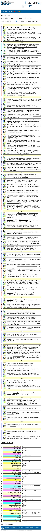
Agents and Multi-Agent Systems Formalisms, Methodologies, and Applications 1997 (22, 348)
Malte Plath (10, 293)
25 (1, 493)
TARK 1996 (36, 374)
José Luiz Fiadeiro (17, 436)
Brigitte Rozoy (25, 281)
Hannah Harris (10, 232)
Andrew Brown (11, 28)
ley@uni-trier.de (28, 530)
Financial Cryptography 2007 (19, 111)
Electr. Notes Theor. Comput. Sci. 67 (26, 266)
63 (22, 463)
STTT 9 (19, 153)
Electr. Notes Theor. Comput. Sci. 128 (26, 208)
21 (1, 483)
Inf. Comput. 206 (32, 88)
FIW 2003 (27, 238)
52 (29, 470)
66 (25, 450)
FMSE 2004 (28, 221)
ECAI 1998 (16, 335)
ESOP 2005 (28, 181)
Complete (36, 527)
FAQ (31, 18)
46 (22, 505)
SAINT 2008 (25, 84)
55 (27, 499)
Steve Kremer (20, 37)
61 (39, 472)
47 (34, 472)
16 (1, 474)
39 (25, 465)
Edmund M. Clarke (19, 351)
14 (1, 470)
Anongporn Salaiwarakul (13, 61)
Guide (13, 21)
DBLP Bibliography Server (22, 18)
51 (27, 470)
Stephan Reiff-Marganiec (13, 130)
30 (25, 470)
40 (29, 472)
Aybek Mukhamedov (12, 87)
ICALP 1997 (22, 353)
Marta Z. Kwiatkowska (27, 327)
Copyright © (3, 530)
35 (22, 472)
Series (18, 527)
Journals (14, 527)
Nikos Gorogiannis (11, 135)
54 (25, 505)
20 (1, 481)
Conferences (8, 527)
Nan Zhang (10, 92)
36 (25, 476)
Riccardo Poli (10, 381)
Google (29, 21)
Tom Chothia (21, 32)
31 (22, 474)
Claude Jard (18, 281)
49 (25, 499)
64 (22, 450)
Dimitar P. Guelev (23, 92)
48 (22, 461)
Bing (33, 21)
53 (32, 470)
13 (1, 468)
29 (22, 446)
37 (25, 472)
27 (22, 453)
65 (22, 510)
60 (27, 455)
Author (2, 528)
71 (29, 461)
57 (25, 455)
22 (1, 486)
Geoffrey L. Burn (11, 399)
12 (1, 467)
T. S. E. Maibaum (27, 436)
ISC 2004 (26, 226)
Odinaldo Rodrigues (30, 373)
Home (2, 527)
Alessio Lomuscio (11, 304)
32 (22, 476)
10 (1, 463)
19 (25, 448)
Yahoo (37, 21)
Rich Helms (16, 393)
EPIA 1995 (20, 382)
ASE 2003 (14, 233)
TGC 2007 (37, 126)
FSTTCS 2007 (31, 106)
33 (25, 474)
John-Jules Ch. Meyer (22, 213)
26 (1, 495)
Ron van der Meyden (22, 304)
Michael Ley (21, 530)
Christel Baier (10, 327)
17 (1, 476)
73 (27, 450)
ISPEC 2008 (15, 64)
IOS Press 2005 (24, 177)
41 (22, 485)
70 (32, 455)
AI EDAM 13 (21, 318)
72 (22, 457)
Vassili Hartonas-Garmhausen (32, 351)
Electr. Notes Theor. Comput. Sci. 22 (20, 328)
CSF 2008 (23, 58)
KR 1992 (13, 426)
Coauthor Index (7, 443)
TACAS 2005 (34, 196)
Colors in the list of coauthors (7, 524)
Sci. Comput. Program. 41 (18, 294)
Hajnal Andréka (11, 269)
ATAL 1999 (28, 313)
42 (27, 474)
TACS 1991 (29, 438)
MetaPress (24, 21)
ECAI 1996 (25, 365)
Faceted (31, 527)
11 (1, 465)
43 (32, 472)
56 (22, 455)
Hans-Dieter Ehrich (33, 213)
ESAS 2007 (38, 100)
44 (22, 499)
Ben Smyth (10, 99)
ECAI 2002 (18, 255)
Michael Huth (18, 327)
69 (29, 455)
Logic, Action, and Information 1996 (16, 370)
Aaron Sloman (24, 381)
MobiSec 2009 (26, 29)
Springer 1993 (26, 404)
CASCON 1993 (27, 408)
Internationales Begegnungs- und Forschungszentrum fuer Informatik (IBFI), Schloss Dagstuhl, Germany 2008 (22, 47)
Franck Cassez (10, 281)
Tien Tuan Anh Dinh (12, 32)
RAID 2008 (28, 79)
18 (1, 478)
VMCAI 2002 (17, 261)
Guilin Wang (27, 50)
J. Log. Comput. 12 (33, 270)
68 (27, 461)
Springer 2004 (10, 217)
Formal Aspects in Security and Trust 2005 (26, 186)
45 (25, 485)
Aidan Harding (10, 195)
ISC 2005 (31, 192)
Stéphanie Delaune (11, 37)
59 (25, 461)
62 (32, 499)
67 (25, 510)
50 (37, 472)
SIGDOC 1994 (19, 394)
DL (10, 21)
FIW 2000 (15, 301)
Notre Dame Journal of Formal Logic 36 (25, 386)
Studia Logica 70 (23, 276)
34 (22, 465)
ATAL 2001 (28, 289)
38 (27, 472)
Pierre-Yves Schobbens (32, 150)
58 (29, 499)
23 (1, 488)
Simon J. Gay (19, 399)
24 (1, 490)
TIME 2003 (26, 249)
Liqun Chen (10, 44)
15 (22, 448)
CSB (19, 21)
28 (22, 470)
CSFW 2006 (25, 159)
